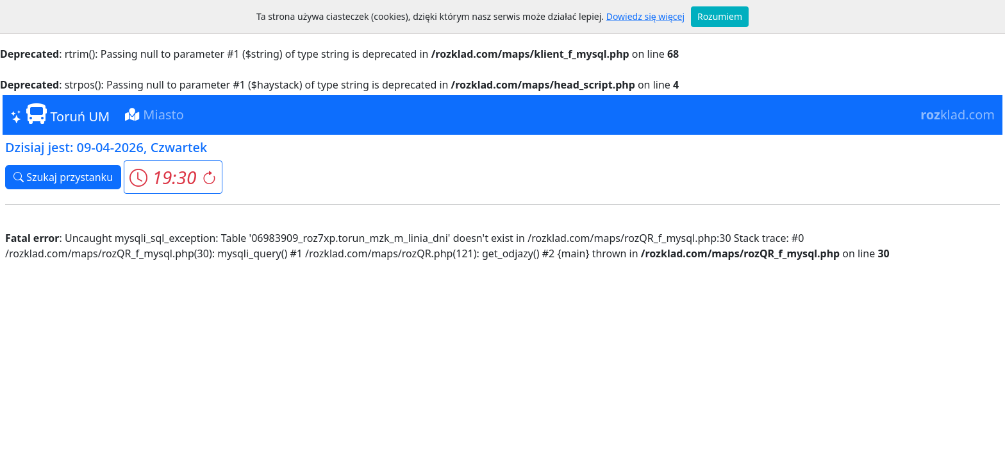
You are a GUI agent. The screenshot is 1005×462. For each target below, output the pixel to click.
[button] (173, 177)
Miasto (154, 114)
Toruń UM (60, 114)
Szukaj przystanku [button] (63, 177)
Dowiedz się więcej (645, 16)
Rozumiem (719, 16)
